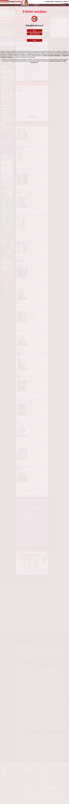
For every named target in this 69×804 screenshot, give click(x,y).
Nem (34, 40)
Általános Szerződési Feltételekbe (51, 55)
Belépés (65, 1)
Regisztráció (58, 1)
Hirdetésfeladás (49, 1)
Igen (34, 30)
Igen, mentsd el (34, 33)
